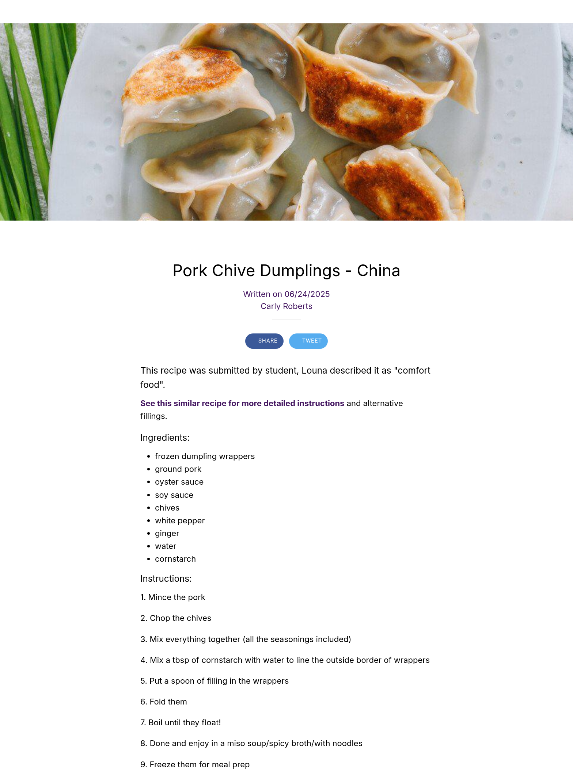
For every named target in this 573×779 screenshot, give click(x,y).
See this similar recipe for (190, 403)
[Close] (14, 11)
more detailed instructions (293, 403)
